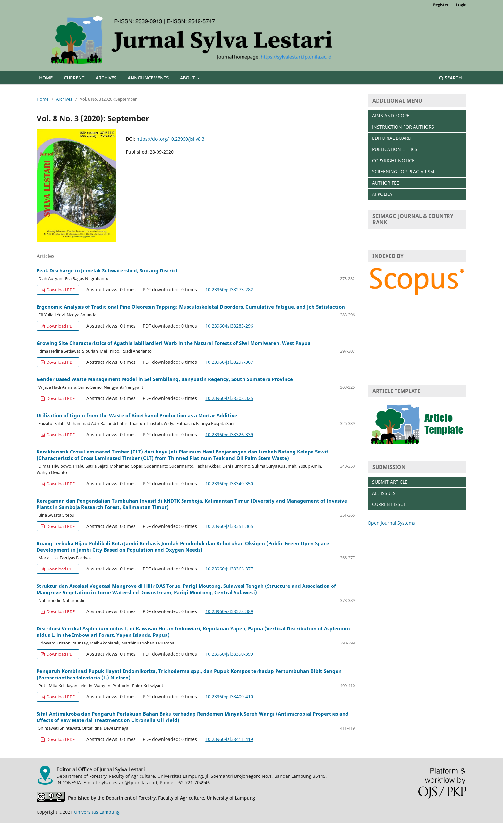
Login (461, 5)
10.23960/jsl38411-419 (229, 739)
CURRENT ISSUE (389, 504)
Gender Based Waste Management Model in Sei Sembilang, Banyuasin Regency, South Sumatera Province (165, 379)
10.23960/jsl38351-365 (229, 526)
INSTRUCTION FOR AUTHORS (403, 127)
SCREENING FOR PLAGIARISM (403, 172)
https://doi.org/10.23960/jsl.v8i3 (170, 139)
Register (440, 5)
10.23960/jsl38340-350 (229, 483)
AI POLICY (382, 194)
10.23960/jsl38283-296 (229, 326)
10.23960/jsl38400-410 (229, 697)
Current (74, 78)
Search (450, 78)
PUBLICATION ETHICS (394, 149)
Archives (106, 78)
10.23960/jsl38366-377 (229, 569)
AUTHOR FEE (385, 183)
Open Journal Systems (391, 523)
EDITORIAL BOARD (391, 138)
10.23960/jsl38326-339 (229, 434)
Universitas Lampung (97, 812)
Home (46, 78)
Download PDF (60, 290)
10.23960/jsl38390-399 (229, 654)
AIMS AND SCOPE (390, 115)
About (188, 78)
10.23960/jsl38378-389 (229, 611)
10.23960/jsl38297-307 (229, 362)
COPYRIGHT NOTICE (393, 160)
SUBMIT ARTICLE (389, 482)
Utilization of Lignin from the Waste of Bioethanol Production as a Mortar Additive (137, 415)
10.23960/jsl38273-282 (229, 290)
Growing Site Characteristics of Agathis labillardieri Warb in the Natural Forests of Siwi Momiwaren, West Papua (174, 343)
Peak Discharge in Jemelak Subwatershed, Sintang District (107, 270)
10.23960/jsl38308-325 (229, 398)
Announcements (148, 78)
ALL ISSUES (384, 493)
